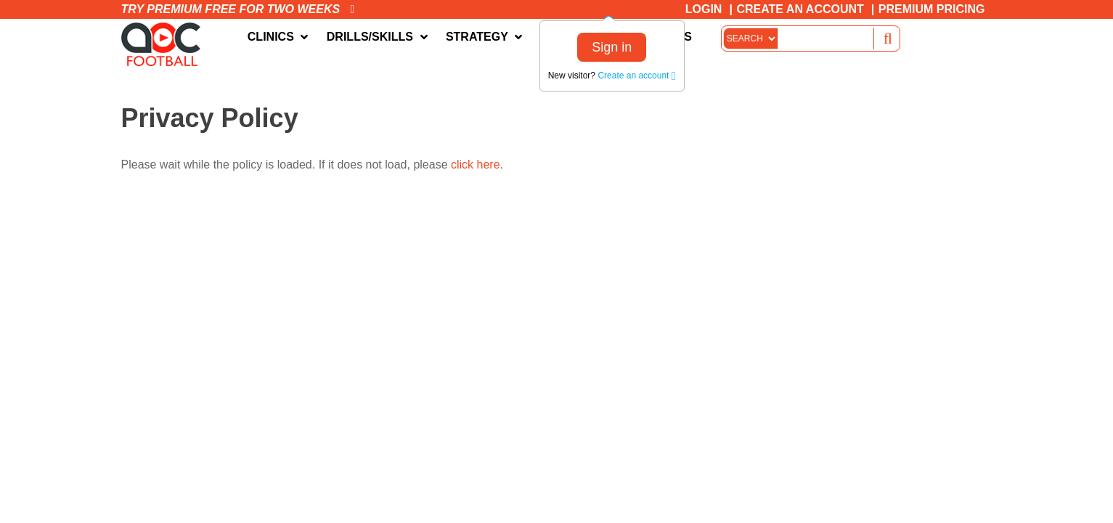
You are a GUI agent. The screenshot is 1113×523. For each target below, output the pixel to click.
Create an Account (799, 9)
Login (703, 9)
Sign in (612, 47)
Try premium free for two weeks (238, 9)
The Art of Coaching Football (164, 44)
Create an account (636, 75)
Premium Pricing (931, 9)
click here (475, 164)
